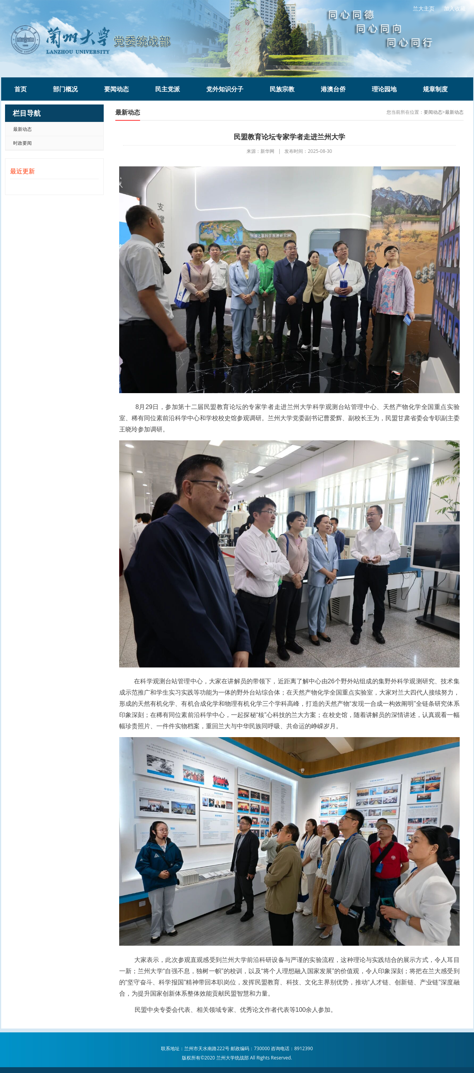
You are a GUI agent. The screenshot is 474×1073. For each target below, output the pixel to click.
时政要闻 (22, 143)
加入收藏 (454, 8)
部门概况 (65, 89)
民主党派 (167, 89)
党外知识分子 (224, 89)
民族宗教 (282, 89)
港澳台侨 (333, 89)
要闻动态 (116, 89)
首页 (20, 89)
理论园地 (384, 89)
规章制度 (435, 89)
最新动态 (22, 129)
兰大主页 (424, 8)
